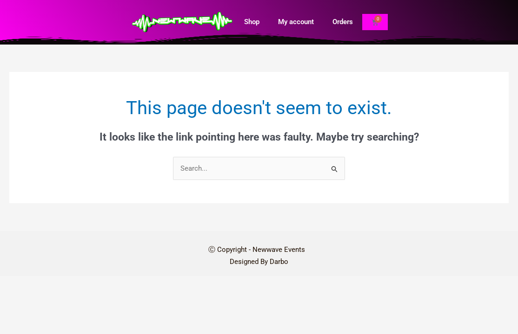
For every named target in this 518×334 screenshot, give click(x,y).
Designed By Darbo (259, 262)
